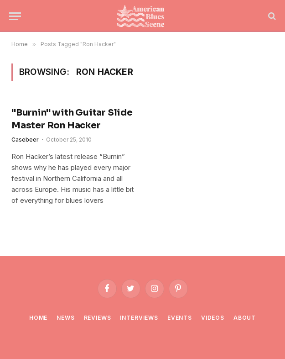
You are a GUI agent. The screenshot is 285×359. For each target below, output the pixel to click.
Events (179, 317)
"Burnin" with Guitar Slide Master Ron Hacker (72, 119)
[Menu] (15, 16)
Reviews (97, 317)
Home (38, 317)
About (244, 317)
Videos (212, 317)
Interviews (139, 317)
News (65, 317)
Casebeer (25, 139)
